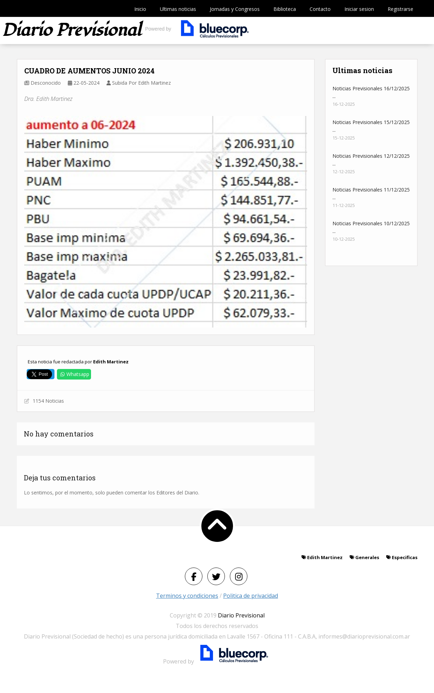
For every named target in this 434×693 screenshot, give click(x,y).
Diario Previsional (241, 615)
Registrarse (400, 9)
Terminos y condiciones (187, 596)
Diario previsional (71, 30)
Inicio (140, 9)
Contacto (320, 9)
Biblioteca (284, 9)
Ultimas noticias (178, 9)
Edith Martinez (111, 361)
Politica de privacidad (250, 596)
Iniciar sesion (359, 9)
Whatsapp (74, 374)
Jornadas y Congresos (235, 9)
